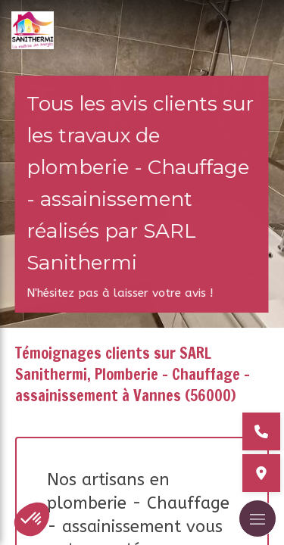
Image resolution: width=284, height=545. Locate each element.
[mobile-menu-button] (257, 518)
